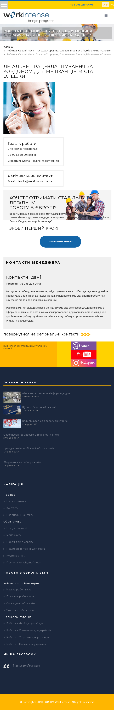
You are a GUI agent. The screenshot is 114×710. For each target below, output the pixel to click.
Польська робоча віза (20, 596)
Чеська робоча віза (18, 589)
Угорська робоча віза (20, 610)
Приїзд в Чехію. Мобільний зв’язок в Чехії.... (29, 448)
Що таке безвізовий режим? (39, 407)
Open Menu (4, 5)
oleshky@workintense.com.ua (34, 181)
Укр (105, 4)
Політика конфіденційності (23, 562)
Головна (8, 46)
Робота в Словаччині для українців (28, 630)
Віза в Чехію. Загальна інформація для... (47, 393)
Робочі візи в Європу (19, 541)
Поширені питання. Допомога (25, 548)
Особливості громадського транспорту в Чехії (31, 434)
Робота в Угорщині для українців (27, 637)
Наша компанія (16, 501)
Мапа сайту (13, 535)
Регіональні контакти (19, 514)
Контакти (12, 508)
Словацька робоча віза (20, 603)
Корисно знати (16, 555)
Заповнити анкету (60, 241)
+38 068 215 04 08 (81, 4)
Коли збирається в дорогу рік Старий (44, 420)
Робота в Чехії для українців (24, 623)
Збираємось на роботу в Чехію (22, 462)
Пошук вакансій (16, 528)
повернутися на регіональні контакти (41, 334)
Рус (112, 4)
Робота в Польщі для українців (26, 644)
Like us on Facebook (26, 666)
